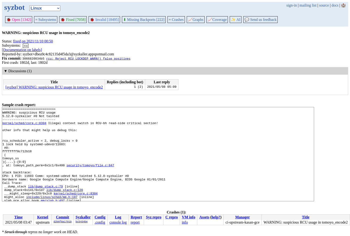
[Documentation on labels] (22, 50)
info (185, 222)
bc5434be (82, 222)
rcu (26, 45)
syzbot (14, 7)
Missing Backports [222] (143, 20)
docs (334, 5)
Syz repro (153, 217)
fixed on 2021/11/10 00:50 (33, 41)
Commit (62, 217)
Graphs (195, 20)
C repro (171, 217)
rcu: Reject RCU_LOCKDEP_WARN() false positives (88, 58)
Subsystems (45, 20)
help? (215, 217)
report (135, 222)
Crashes (176, 20)
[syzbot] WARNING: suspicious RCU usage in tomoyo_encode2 (54, 87)
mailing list (307, 5)
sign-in (291, 5)
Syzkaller (83, 217)
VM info (188, 217)
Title (305, 217)
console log (118, 222)
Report (136, 217)
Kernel (42, 217)
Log (118, 217)
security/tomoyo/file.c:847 (90, 177)
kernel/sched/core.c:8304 (24, 126)
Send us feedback (260, 20)
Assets (204, 217)
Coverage (217, 20)
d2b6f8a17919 (63, 222)
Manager (242, 217)
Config (100, 217)
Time (18, 217)
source (324, 5)
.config (100, 222)
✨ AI (235, 20)
